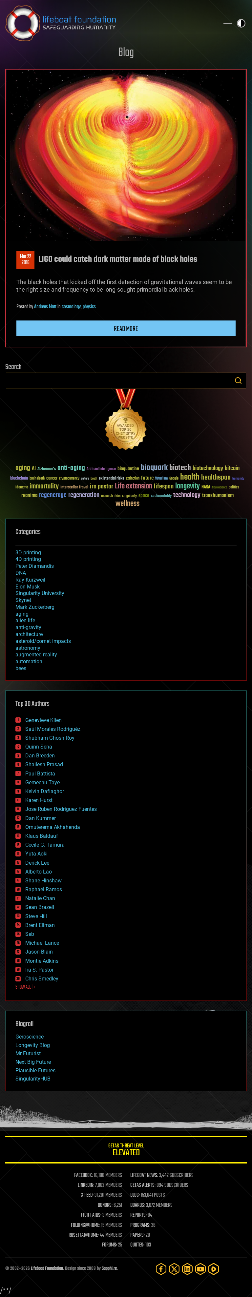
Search (238, 380)
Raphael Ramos (43, 889)
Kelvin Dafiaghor (44, 791)
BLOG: (135, 1195)
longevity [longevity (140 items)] (187, 486)
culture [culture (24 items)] (85, 479)
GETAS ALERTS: (143, 1185)
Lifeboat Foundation (47, 1268)
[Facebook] (161, 1269)
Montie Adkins (41, 961)
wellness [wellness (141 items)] (127, 504)
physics (89, 307)
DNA (20, 573)
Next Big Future (33, 1062)
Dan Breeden (40, 755)
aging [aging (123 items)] (22, 468)
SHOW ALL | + (25, 987)
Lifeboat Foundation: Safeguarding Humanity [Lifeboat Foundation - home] (109, 23)
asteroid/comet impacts (43, 641)
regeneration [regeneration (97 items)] (83, 495)
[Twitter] (174, 1269)
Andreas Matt (45, 307)
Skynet (23, 600)
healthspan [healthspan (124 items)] (216, 478)
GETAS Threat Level (126, 1151)
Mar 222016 (25, 260)
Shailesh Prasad (44, 764)
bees (20, 668)
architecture (29, 634)
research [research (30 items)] (107, 496)
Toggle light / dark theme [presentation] (241, 23)
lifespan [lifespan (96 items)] (164, 486)
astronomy (27, 648)
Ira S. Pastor (39, 970)
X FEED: (87, 1195)
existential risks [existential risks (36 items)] (111, 478)
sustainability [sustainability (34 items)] (161, 496)
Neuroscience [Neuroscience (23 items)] (219, 488)
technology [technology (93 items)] (186, 495)
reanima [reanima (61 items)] (29, 495)
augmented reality (36, 654)
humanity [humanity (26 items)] (238, 479)
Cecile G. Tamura (45, 845)
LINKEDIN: (86, 1185)
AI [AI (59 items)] (34, 469)
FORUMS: (109, 1245)
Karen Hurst (38, 800)
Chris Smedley (41, 979)
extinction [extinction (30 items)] (132, 479)
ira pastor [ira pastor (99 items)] (101, 486)
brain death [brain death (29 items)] (37, 479)
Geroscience (29, 1037)
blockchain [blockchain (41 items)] (19, 478)
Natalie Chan (40, 898)
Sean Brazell (39, 907)
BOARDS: (137, 1205)
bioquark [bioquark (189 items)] (154, 468)
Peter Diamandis (34, 566)
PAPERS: (137, 1235)
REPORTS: (138, 1215)
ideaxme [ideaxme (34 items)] (21, 487)
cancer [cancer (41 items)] (51, 478)
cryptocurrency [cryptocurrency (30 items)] (69, 479)
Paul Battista (40, 774)
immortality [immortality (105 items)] (44, 486)
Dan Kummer (40, 818)
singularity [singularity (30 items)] (129, 496)
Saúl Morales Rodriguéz (52, 729)
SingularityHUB (33, 1079)
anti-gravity (28, 627)
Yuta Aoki (36, 854)
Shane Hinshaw (43, 880)
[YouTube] (200, 1269)
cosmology (71, 307)
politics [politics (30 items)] (234, 487)
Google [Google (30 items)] (173, 479)
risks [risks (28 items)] (117, 496)
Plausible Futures (35, 1070)
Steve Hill (36, 916)
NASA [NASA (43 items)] (205, 487)
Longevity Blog (32, 1045)
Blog (126, 53)
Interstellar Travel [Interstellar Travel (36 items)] (74, 487)
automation (28, 661)
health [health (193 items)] (190, 477)
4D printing (28, 559)
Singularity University (39, 593)
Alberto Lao (38, 872)
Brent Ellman (40, 925)
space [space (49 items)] (143, 495)
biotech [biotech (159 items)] (180, 467)
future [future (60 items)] (147, 478)
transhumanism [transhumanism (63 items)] (218, 495)
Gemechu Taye (42, 782)
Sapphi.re (109, 1268)
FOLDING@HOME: (85, 1225)
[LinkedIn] (187, 1269)
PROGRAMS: (140, 1225)
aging (22, 614)
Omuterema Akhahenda (52, 827)
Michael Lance (42, 943)
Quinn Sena (38, 747)
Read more (126, 329)
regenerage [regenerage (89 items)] (53, 495)
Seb (29, 934)
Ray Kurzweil (30, 580)
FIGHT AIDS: (91, 1215)
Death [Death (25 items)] (94, 479)
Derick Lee (37, 863)
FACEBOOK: (83, 1175)
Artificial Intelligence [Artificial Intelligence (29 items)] (101, 469)
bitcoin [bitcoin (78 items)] (232, 468)
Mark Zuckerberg (34, 607)
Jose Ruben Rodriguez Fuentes (61, 809)
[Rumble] (213, 1269)
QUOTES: (137, 1245)
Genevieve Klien (43, 720)
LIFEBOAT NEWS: (144, 1175)
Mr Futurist (28, 1053)
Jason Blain (39, 952)
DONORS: (105, 1205)
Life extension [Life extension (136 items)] (133, 486)
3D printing (28, 552)
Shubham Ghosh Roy (49, 738)
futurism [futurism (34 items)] (161, 479)
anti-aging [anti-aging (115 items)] (71, 468)
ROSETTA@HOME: (84, 1235)
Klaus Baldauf (41, 836)
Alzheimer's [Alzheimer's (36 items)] (46, 469)
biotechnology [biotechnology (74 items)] (208, 468)
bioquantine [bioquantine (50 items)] (128, 468)
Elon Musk (27, 587)
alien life (25, 620)
